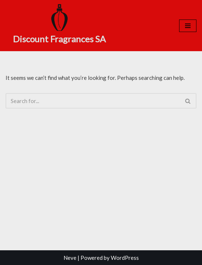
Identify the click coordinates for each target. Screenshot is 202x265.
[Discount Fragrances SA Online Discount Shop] (59, 24)
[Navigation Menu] (187, 26)
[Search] (93, 101)
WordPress (125, 257)
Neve (70, 257)
